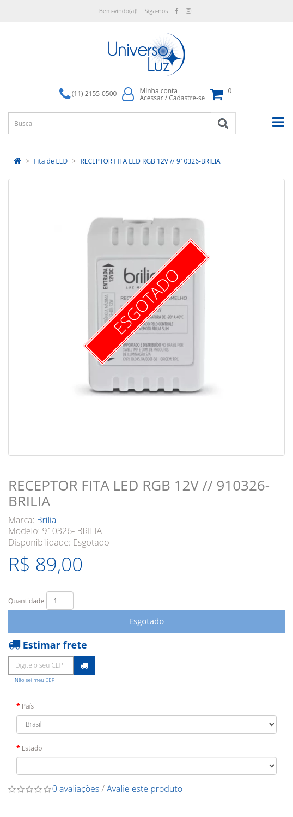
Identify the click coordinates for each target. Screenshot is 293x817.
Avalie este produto (144, 789)
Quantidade (26, 601)
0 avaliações (76, 789)
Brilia (47, 520)
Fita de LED (51, 161)
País (28, 706)
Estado (32, 748)
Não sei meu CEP (34, 679)
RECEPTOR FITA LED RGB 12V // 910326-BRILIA (150, 161)
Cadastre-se (187, 97)
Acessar (151, 97)
